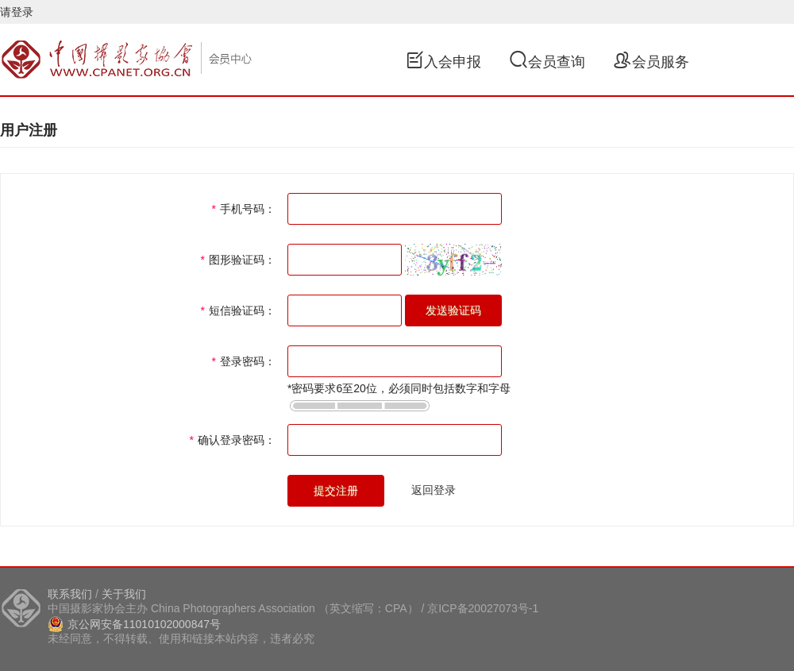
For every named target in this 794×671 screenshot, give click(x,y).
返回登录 (433, 490)
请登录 (16, 12)
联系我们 (70, 594)
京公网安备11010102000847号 (134, 624)
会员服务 (651, 62)
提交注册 (336, 490)
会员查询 (547, 62)
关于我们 (124, 594)
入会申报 (443, 62)
